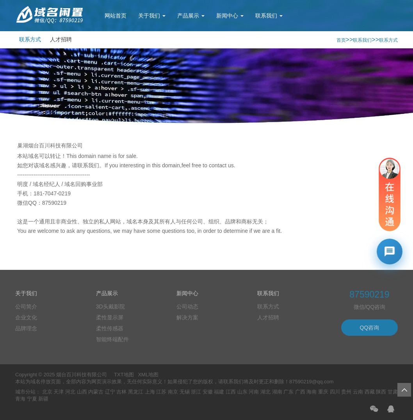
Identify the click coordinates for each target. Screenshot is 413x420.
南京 (173, 392)
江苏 (161, 392)
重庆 (323, 392)
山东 (242, 392)
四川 (335, 392)
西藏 (370, 392)
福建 (219, 392)
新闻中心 (230, 15)
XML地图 (148, 374)
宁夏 (32, 399)
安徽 (208, 392)
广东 (288, 392)
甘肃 (393, 392)
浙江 (196, 392)
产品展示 (191, 15)
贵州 (346, 392)
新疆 (43, 399)
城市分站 (25, 392)
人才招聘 (61, 39)
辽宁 (110, 392)
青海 (20, 399)
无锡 (185, 392)
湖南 (277, 392)
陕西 (381, 392)
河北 (70, 392)
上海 (150, 392)
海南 (311, 392)
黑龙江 (135, 392)
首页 (341, 40)
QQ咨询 (369, 327)
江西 (231, 392)
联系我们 (269, 15)
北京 (47, 392)
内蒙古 (95, 392)
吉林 (121, 392)
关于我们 (152, 15)
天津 (58, 392)
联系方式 (30, 39)
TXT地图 (124, 374)
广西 (300, 392)
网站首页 (115, 15)
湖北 (265, 392)
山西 (82, 392)
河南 (254, 392)
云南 (358, 392)
